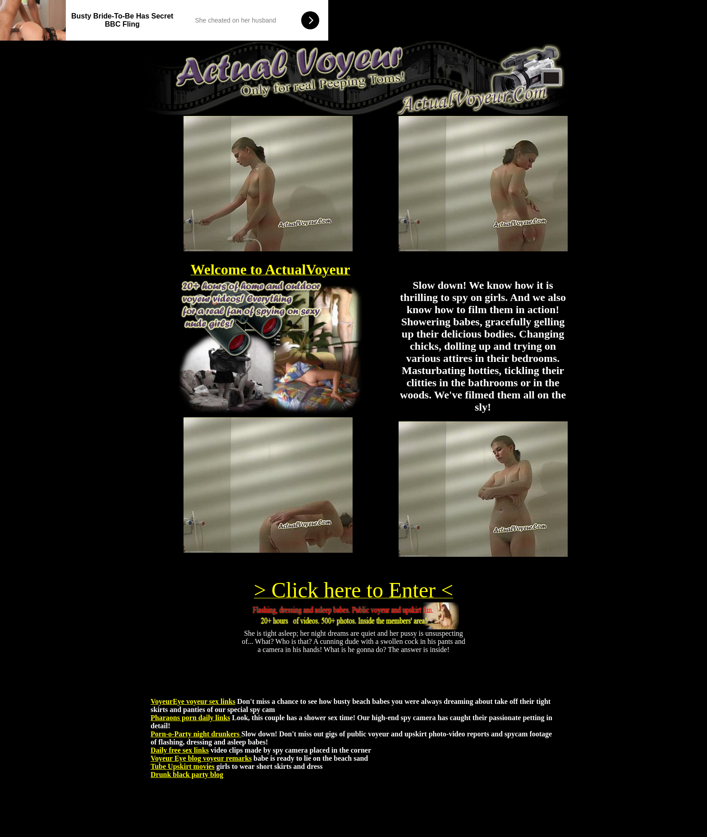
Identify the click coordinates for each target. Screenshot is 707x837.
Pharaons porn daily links (190, 717)
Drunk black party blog (187, 774)
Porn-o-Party (171, 734)
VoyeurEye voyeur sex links (193, 701)
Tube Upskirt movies (183, 766)
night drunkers (217, 734)
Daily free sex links (180, 750)
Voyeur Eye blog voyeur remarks (201, 758)
